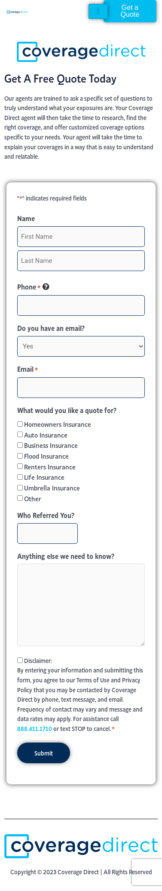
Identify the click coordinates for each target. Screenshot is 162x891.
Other (32, 498)
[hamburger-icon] (98, 11)
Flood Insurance (46, 455)
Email (27, 369)
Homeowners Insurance (57, 423)
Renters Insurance (50, 466)
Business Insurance (51, 444)
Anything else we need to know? (65, 555)
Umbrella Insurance (52, 487)
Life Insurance (44, 476)
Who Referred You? (45, 514)
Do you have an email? (51, 327)
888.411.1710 (34, 728)
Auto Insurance (45, 434)
